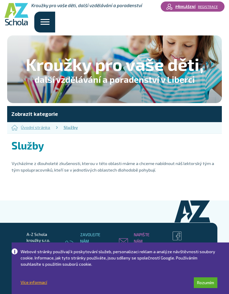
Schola (16, 15)
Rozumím (205, 282)
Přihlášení (185, 6)
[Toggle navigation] (45, 22)
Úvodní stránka (30, 127)
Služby (71, 127)
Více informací (34, 282)
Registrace (208, 6)
